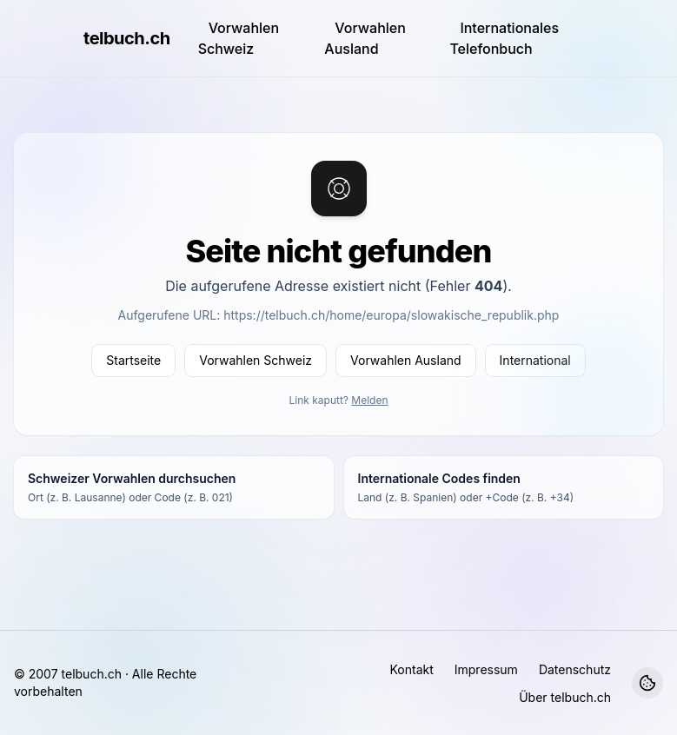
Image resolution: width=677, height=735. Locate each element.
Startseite (133, 360)
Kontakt (411, 669)
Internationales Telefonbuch (504, 38)
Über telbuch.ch (565, 697)
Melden (369, 400)
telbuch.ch (126, 38)
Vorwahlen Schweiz (238, 38)
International (535, 360)
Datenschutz (575, 669)
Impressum (486, 669)
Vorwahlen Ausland (364, 38)
